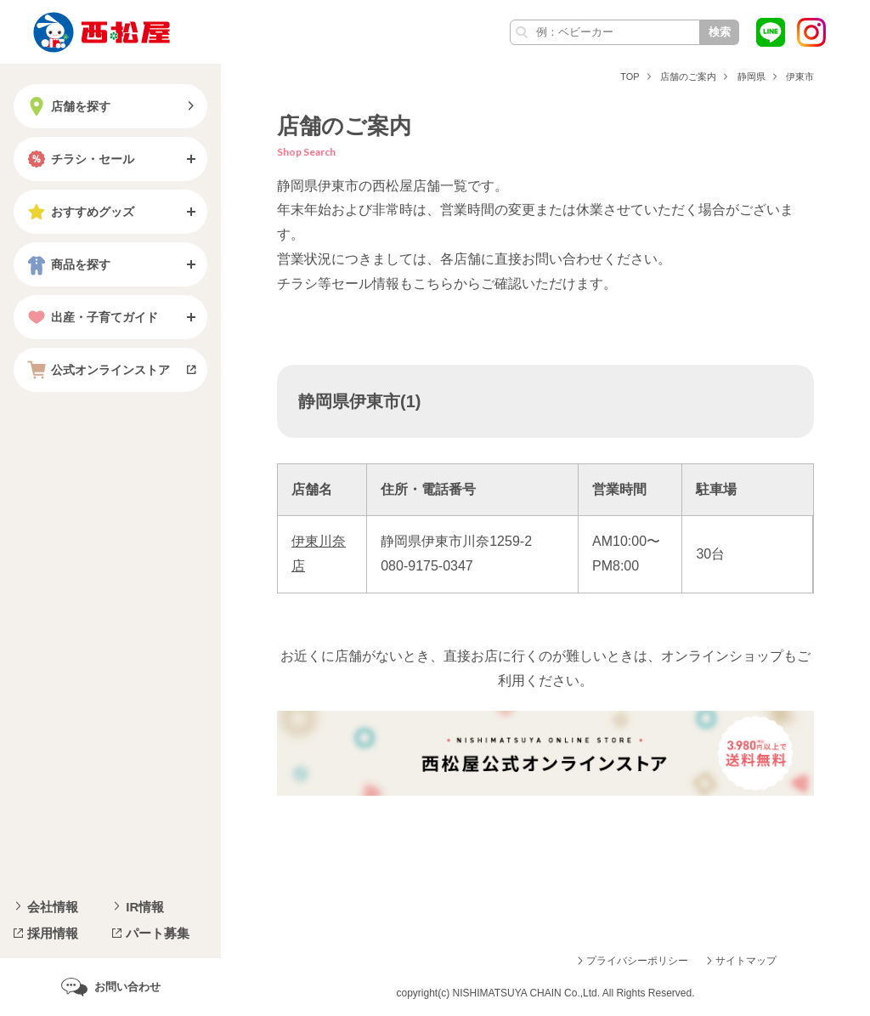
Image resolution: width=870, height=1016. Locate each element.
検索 (720, 32)
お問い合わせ (127, 986)
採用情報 (52, 933)
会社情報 (52, 907)
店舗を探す (67, 106)
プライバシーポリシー (637, 961)
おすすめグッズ (79, 211)
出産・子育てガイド (91, 317)
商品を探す (67, 264)
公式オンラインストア (97, 370)
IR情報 (145, 907)
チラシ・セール (79, 159)
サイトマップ (746, 961)
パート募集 (157, 933)
